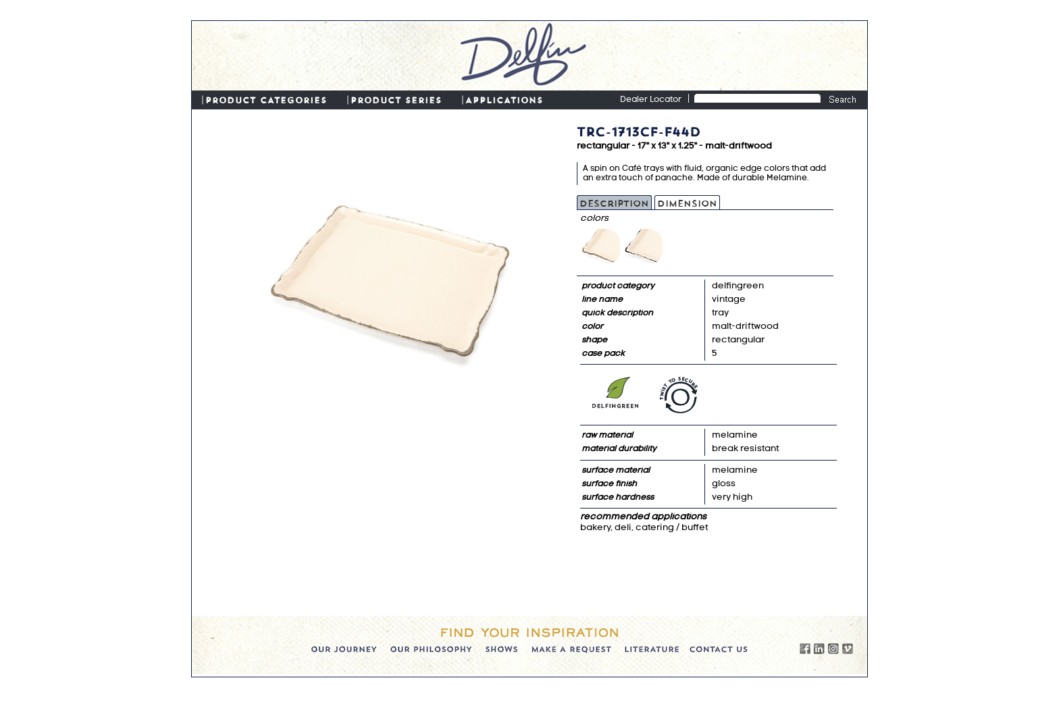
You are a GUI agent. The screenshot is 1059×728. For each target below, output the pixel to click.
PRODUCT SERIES (396, 99)
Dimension (687, 202)
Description (614, 202)
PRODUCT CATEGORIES (266, 99)
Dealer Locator (650, 100)
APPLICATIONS (504, 99)
